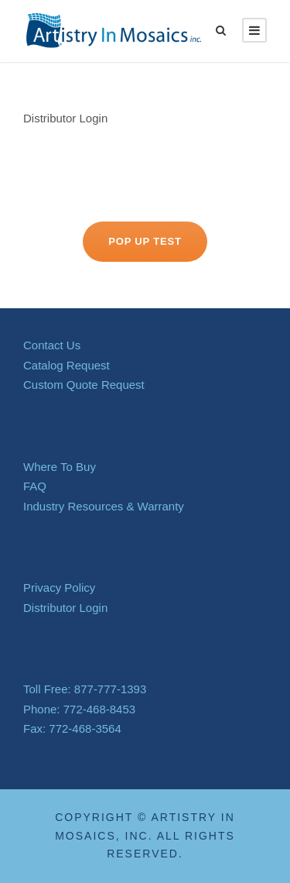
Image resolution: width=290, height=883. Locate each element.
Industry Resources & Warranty (103, 506)
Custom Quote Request (84, 384)
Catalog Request (66, 365)
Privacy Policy (59, 587)
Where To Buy (59, 466)
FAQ (34, 486)
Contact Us (51, 345)
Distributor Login (65, 118)
